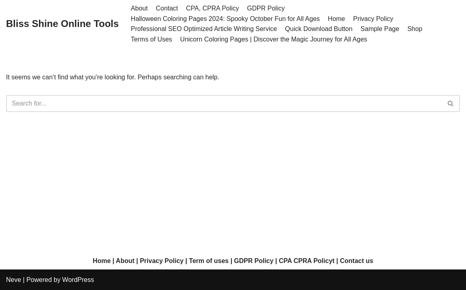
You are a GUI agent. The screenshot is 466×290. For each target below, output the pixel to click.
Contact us (356, 260)
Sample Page (379, 28)
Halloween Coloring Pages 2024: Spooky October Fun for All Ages (225, 18)
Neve (13, 279)
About (139, 8)
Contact (167, 8)
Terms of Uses (151, 39)
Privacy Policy (373, 18)
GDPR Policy (266, 8)
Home (336, 18)
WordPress (78, 279)
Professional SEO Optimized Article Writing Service (204, 28)
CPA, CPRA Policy (212, 8)
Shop (414, 28)
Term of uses (209, 260)
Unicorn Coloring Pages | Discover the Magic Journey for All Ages (273, 39)
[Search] (224, 103)
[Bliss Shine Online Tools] (62, 24)
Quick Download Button (318, 28)
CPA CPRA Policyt (307, 260)
